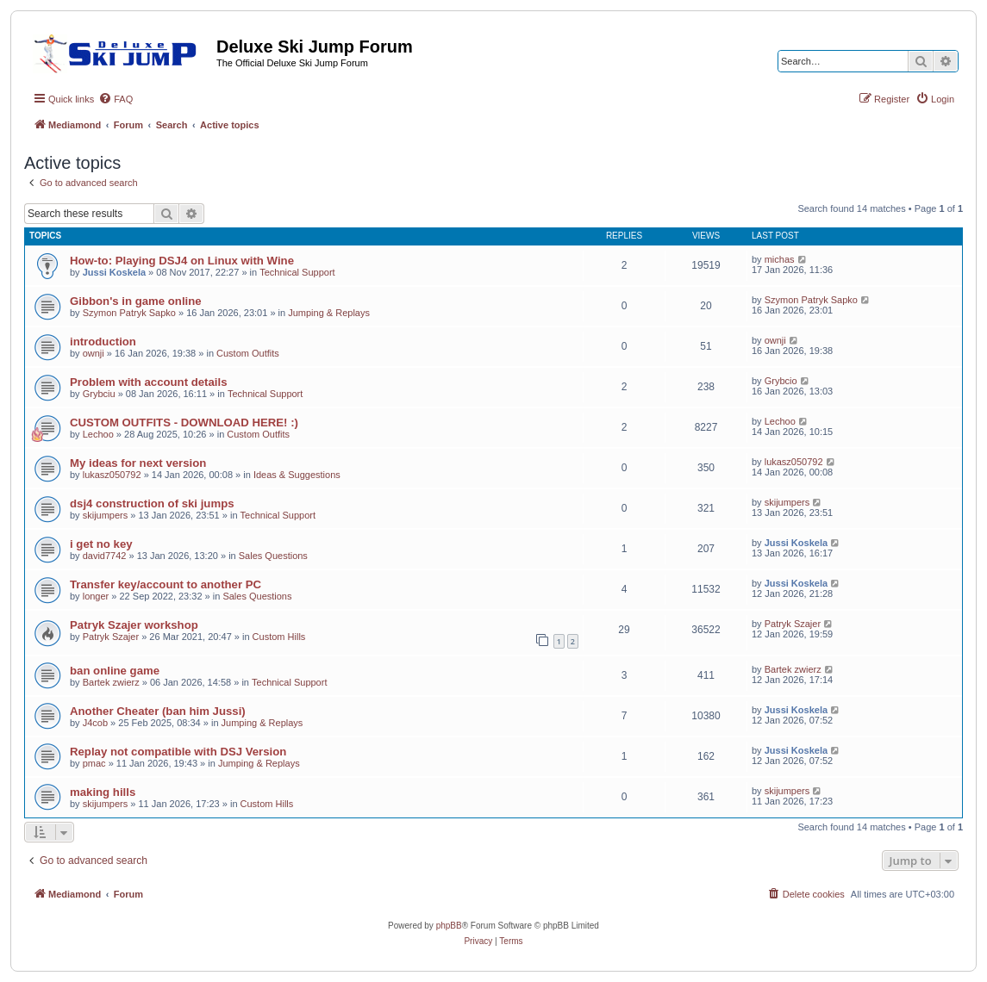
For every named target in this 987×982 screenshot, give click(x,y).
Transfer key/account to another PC (165, 584)
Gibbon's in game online (136, 301)
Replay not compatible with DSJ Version (178, 751)
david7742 (105, 555)
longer (96, 596)
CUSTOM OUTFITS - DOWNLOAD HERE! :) (184, 422)
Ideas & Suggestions (296, 474)
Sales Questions (273, 555)
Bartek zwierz (111, 682)
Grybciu (99, 393)
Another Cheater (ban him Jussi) (158, 711)
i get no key (101, 544)
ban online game (114, 670)
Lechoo (98, 434)
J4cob (95, 723)
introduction (103, 341)
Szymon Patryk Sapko (129, 313)
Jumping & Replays (329, 313)
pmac (94, 763)
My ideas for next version (138, 463)
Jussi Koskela (114, 272)
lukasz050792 (112, 474)
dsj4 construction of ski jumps (152, 503)
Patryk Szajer (111, 636)
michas (780, 259)
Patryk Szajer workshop (134, 624)
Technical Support (296, 272)
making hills (102, 792)
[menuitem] (115, 99)
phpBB (449, 925)
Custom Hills (279, 636)
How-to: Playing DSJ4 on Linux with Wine (182, 260)
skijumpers (105, 515)
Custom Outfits (247, 353)
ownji (93, 353)
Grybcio (781, 381)
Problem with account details (148, 382)
